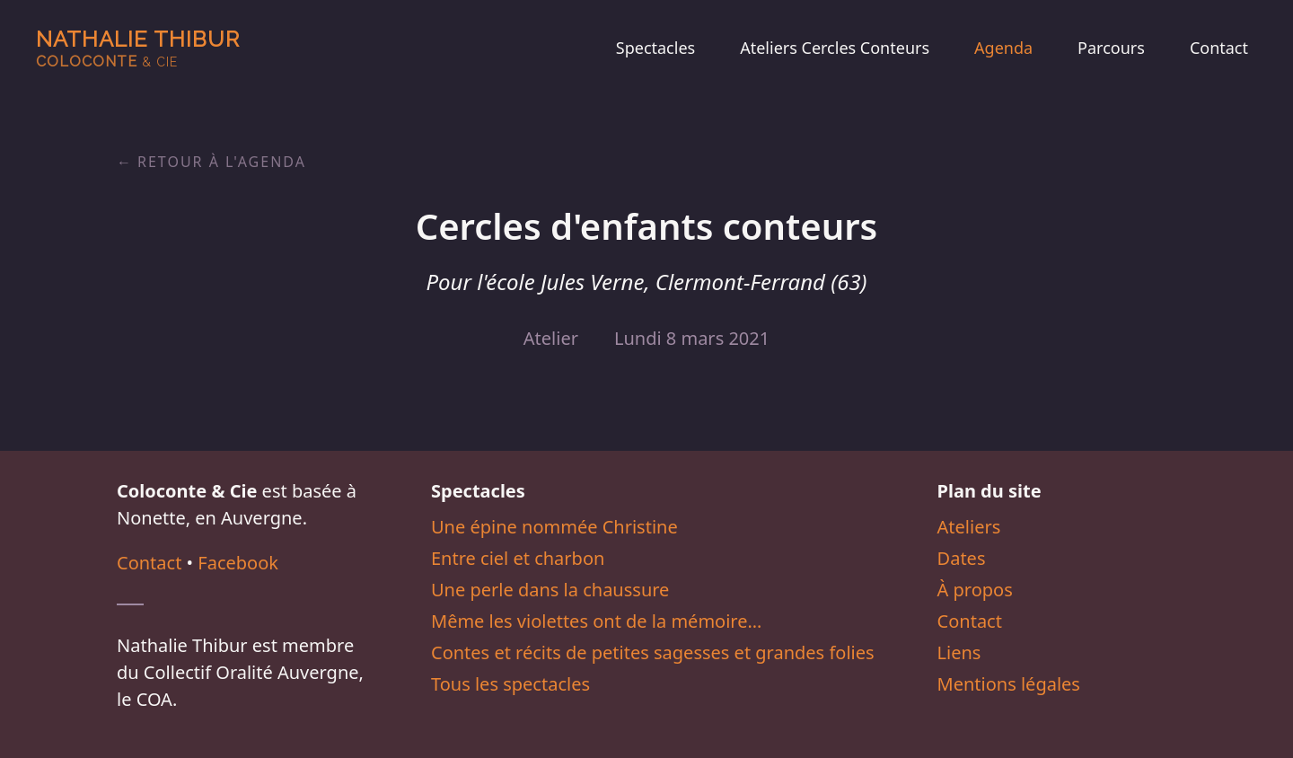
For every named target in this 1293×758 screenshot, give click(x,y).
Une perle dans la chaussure (550, 589)
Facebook (238, 563)
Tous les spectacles (510, 684)
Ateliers (969, 527)
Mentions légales (1008, 684)
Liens (959, 652)
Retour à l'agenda (221, 162)
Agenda (1003, 47)
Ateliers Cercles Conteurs (834, 47)
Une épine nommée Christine (554, 527)
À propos (975, 589)
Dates (961, 558)
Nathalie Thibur (138, 48)
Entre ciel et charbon (517, 558)
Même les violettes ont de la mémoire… (596, 621)
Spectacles (655, 47)
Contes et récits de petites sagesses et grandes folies (653, 652)
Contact (1219, 47)
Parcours (1111, 47)
